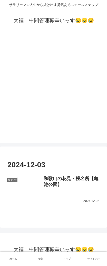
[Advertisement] (53, 89)
